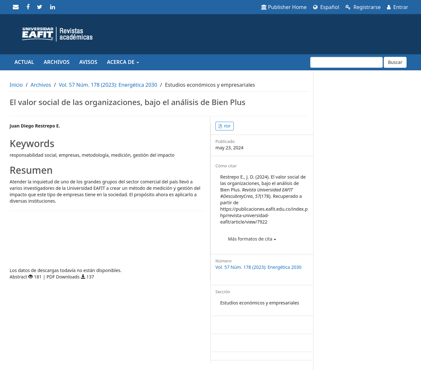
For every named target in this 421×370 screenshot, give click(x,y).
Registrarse (363, 7)
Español (326, 7)
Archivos (57, 62)
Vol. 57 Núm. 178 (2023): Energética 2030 (108, 84)
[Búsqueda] (346, 62)
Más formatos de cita (252, 239)
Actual (24, 62)
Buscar (395, 62)
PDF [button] (227, 126)
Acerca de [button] (123, 62)
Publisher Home (284, 7)
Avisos (88, 62)
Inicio (16, 84)
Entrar (397, 7)
